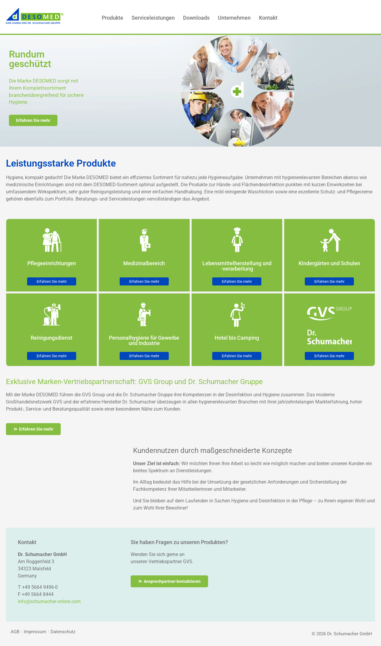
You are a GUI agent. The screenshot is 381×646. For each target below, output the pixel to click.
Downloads (196, 18)
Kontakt (268, 18)
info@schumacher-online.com (49, 601)
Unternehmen (234, 18)
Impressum (35, 631)
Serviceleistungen (153, 18)
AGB (15, 631)
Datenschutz (63, 631)
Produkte (112, 18)
